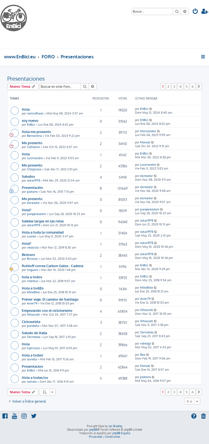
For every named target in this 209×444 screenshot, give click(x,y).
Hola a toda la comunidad (43, 232)
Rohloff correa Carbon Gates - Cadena (52, 265)
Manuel (145, 142)
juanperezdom (36, 214)
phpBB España (121, 433)
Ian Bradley (115, 426)
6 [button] (193, 86)
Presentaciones (26, 78)
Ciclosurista (31, 321)
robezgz (145, 343)
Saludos (28, 176)
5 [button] (187, 86)
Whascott (33, 314)
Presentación (32, 187)
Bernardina (34, 136)
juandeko (33, 326)
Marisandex (148, 131)
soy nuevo (30, 120)
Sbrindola (33, 337)
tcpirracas (33, 348)
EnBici (144, 109)
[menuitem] (195, 12)
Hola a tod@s (33, 288)
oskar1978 (33, 180)
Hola (26, 109)
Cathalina (33, 147)
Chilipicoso (34, 169)
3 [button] (174, 86)
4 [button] (180, 86)
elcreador (146, 176)
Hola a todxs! (32, 355)
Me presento (32, 142)
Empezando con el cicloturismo (47, 310)
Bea (142, 355)
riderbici (32, 281)
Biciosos (28, 254)
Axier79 (32, 303)
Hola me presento (36, 131)
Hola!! (26, 209)
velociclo (33, 247)
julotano (32, 192)
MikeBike (33, 292)
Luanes (31, 236)
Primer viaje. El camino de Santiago (50, 299)
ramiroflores (35, 113)
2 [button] (168, 86)
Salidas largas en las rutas (43, 221)
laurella (32, 359)
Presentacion (32, 366)
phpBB (93, 429)
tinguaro (32, 270)
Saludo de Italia (34, 332)
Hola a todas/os (35, 377)
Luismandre (35, 158)
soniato (32, 381)
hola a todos (32, 276)
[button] (199, 86)
